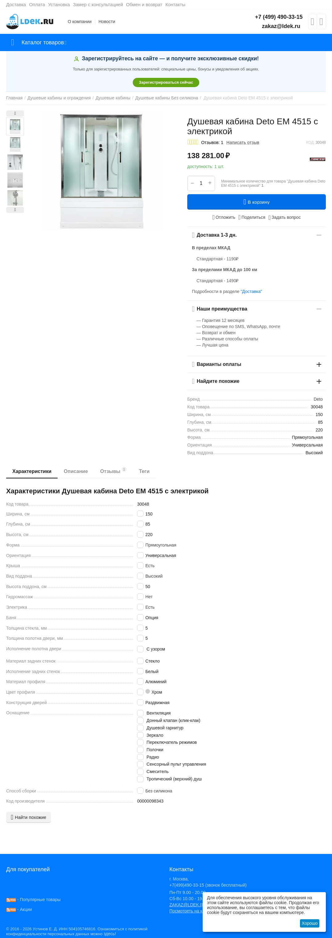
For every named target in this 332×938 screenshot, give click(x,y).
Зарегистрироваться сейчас (166, 82)
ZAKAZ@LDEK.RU (187, 904)
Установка (59, 4)
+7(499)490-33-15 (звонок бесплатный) (208, 885)
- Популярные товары (33, 899)
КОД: (310, 142)
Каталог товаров (43, 42)
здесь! (109, 933)
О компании (79, 21)
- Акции (19, 909)
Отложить (224, 217)
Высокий (154, 576)
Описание (76, 471)
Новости (107, 21)
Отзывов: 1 (212, 142)
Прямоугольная (160, 545)
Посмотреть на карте (190, 910)
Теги (144, 471)
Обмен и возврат (144, 4)
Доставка (16, 4)
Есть (150, 565)
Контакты (175, 4)
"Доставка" (251, 291)
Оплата (37, 4)
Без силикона (158, 790)
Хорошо (310, 923)
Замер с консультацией (98, 4)
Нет (149, 596)
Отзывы (113, 470)
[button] (251, 217)
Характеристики (31, 471)
